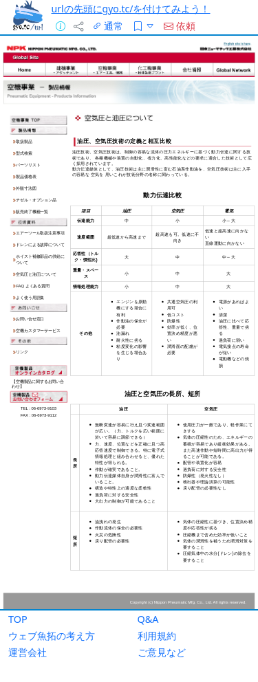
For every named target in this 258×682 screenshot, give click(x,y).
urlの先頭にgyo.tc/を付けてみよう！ (131, 8)
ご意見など (162, 652)
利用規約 (157, 635)
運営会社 (27, 652)
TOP (18, 619)
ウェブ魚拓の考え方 (51, 635)
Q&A (148, 619)
